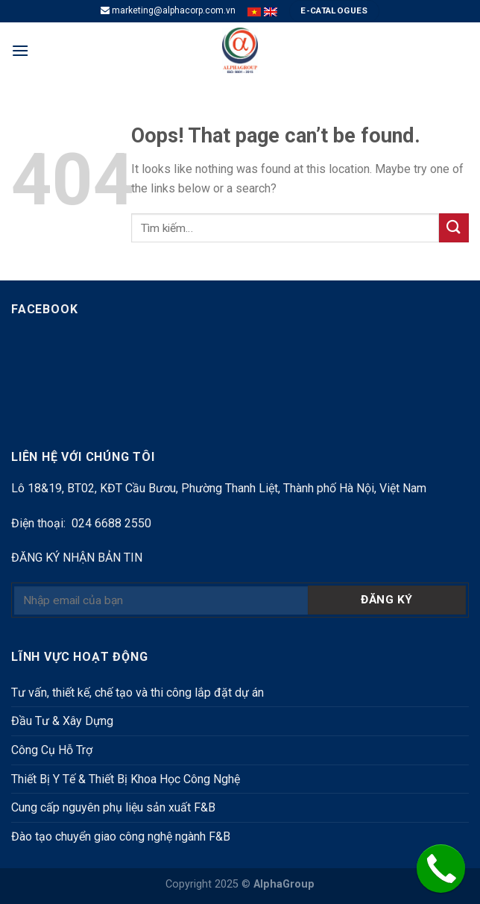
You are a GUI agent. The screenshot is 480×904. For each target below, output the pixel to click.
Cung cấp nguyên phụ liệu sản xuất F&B (113, 807)
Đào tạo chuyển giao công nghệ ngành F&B (120, 836)
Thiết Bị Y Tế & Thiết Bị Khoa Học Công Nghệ (125, 779)
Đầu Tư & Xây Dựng (62, 721)
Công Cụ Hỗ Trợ (51, 750)
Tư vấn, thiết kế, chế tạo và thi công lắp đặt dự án (137, 692)
